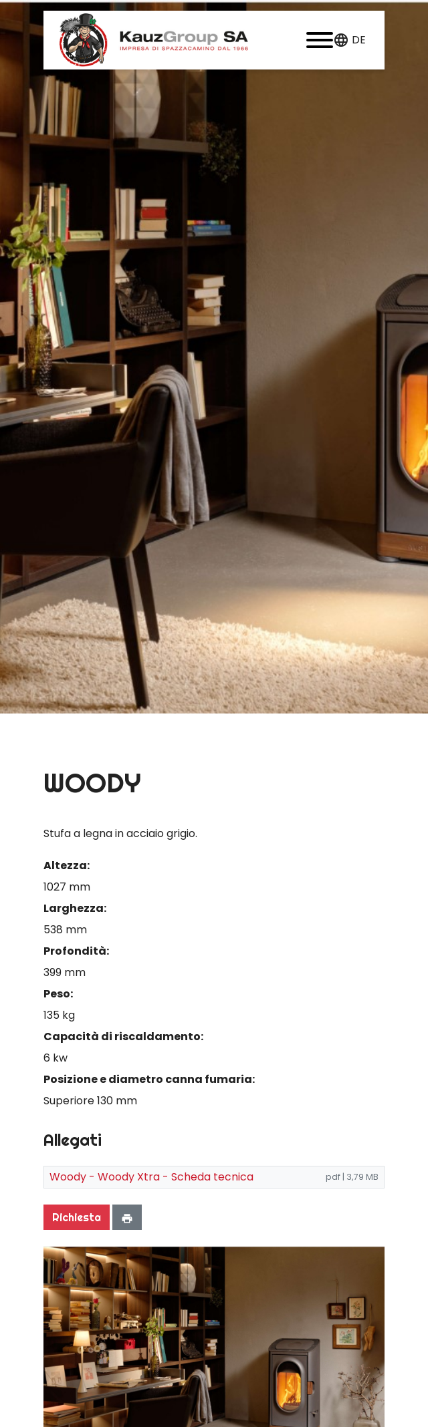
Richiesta (76, 1217)
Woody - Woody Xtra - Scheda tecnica (151, 1176)
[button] (319, 40)
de (359, 39)
